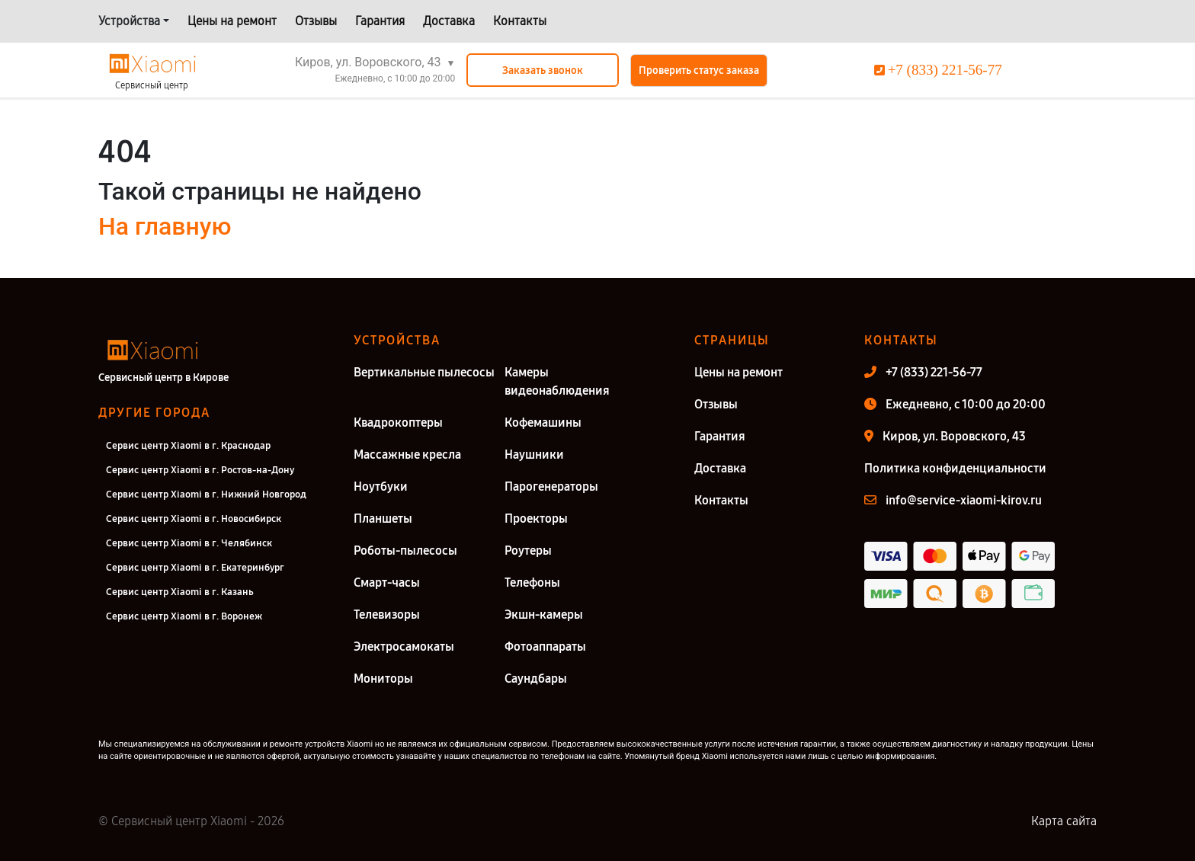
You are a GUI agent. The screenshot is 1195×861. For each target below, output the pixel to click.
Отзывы (316, 21)
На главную (164, 226)
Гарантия (380, 21)
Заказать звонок (542, 70)
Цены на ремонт (232, 21)
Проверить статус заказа (699, 70)
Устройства (129, 21)
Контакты (519, 21)
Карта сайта (1064, 821)
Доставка (449, 21)
